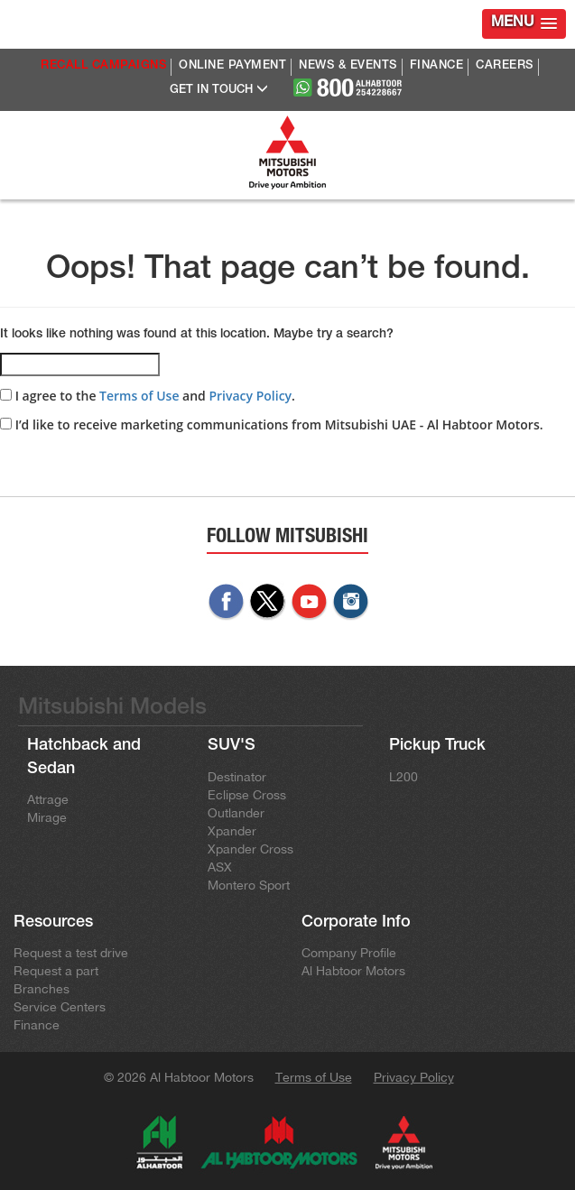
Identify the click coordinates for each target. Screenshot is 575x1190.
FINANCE (437, 66)
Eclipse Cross (247, 795)
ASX (220, 867)
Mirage (47, 817)
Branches (42, 989)
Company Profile (348, 953)
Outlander (236, 813)
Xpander (232, 831)
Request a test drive (71, 953)
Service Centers (60, 1007)
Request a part (56, 971)
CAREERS (504, 66)
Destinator (237, 777)
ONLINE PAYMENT (232, 66)
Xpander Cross (250, 849)
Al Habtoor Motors (353, 971)
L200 (403, 777)
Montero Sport (249, 885)
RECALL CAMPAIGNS (103, 66)
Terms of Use (139, 395)
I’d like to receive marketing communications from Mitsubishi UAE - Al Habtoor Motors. (271, 424)
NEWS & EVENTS (348, 66)
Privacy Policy (250, 395)
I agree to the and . (147, 395)
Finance (37, 1025)
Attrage (48, 799)
